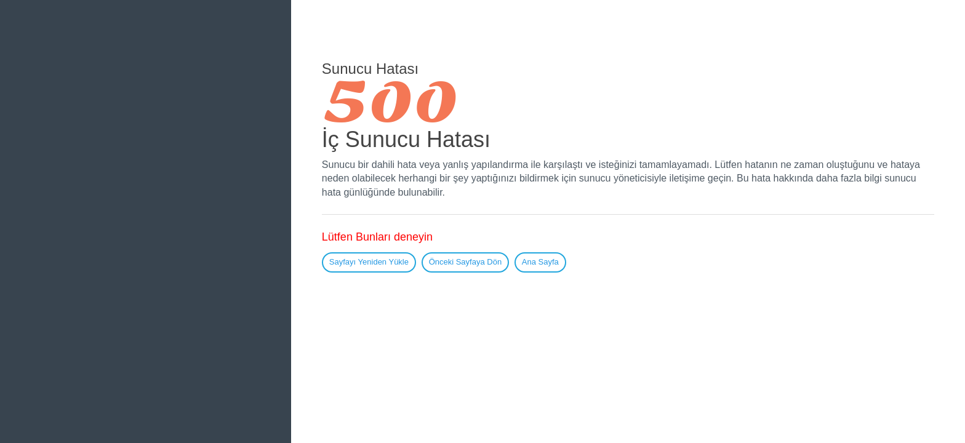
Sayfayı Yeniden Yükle (369, 261)
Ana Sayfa (540, 261)
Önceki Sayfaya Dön (465, 261)
